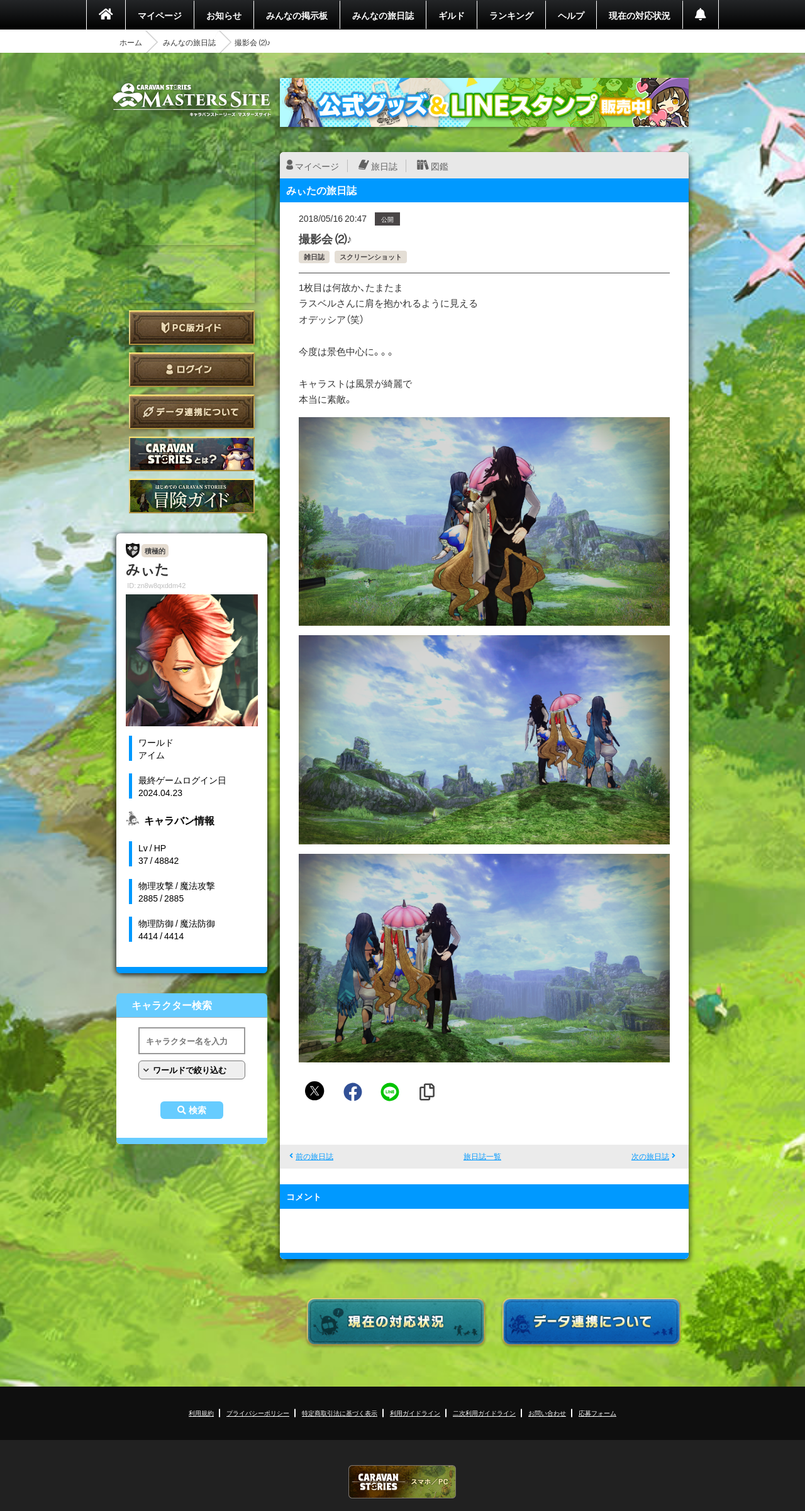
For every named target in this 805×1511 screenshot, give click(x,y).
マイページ (160, 15)
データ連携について (192, 412)
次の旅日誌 (650, 1156)
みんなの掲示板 (297, 15)
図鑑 (439, 166)
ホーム (130, 42)
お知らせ (224, 15)
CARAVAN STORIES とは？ (192, 454)
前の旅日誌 (314, 1156)
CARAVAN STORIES (402, 1481)
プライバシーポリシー (257, 1412)
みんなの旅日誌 (383, 15)
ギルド (451, 15)
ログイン (192, 369)
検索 (197, 1110)
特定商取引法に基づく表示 (339, 1412)
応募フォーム (597, 1412)
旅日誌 (384, 166)
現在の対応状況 (639, 15)
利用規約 (201, 1412)
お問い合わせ (547, 1412)
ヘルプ (571, 15)
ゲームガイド (192, 496)
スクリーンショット (371, 256)
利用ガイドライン (415, 1412)
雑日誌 (314, 256)
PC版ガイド (192, 327)
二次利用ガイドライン (484, 1412)
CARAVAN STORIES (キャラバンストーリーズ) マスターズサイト (192, 100)
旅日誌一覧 (482, 1156)
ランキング (511, 15)
